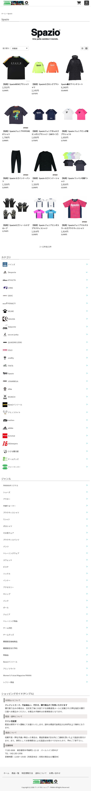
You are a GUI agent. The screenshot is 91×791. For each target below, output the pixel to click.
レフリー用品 (8, 682)
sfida (7, 389)
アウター (6, 499)
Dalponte (9, 326)
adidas (8, 428)
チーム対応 (7, 628)
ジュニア (6, 614)
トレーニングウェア (11, 553)
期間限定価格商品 (10, 641)
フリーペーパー (11, 467)
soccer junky (10, 334)
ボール (6, 607)
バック (6, 601)
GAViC (8, 295)
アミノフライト (11, 412)
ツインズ (9, 264)
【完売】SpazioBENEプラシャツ (15, 84)
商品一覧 (15, 773)
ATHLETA (9, 280)
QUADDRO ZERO (12, 342)
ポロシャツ (7, 526)
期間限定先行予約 (10, 648)
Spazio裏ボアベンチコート (72, 84)
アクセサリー (8, 587)
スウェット (7, 560)
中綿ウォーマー (9, 506)
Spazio (8, 373)
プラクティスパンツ (11, 539)
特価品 (6, 655)
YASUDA (9, 319)
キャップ (6, 594)
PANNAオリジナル (10, 485)
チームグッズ (11, 459)
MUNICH (9, 396)
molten (8, 420)
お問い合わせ (54, 773)
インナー (6, 580)
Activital (9, 435)
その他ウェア (8, 533)
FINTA (8, 365)
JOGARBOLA (10, 381)
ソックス (6, 573)
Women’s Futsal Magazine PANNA (17, 675)
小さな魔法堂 (11, 451)
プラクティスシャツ (11, 512)
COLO (7, 350)
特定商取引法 (27, 773)
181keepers (10, 443)
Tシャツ (6, 519)
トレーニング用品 (10, 621)
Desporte (12, 272)
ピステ (6, 567)
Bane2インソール (12, 404)
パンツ (6, 546)
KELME (8, 311)
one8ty (8, 358)
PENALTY (9, 303)
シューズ (6, 492)
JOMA (8, 287)
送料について (41, 773)
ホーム (3, 14)
